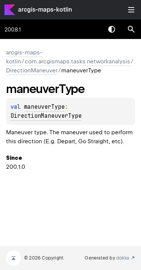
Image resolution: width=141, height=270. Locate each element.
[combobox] (92, 29)
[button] (131, 29)
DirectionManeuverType (46, 116)
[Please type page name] (131, 29)
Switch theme (111, 29)
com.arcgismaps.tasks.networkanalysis (77, 61)
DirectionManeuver (32, 70)
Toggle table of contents (131, 10)
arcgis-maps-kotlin (45, 9)
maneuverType (44, 107)
